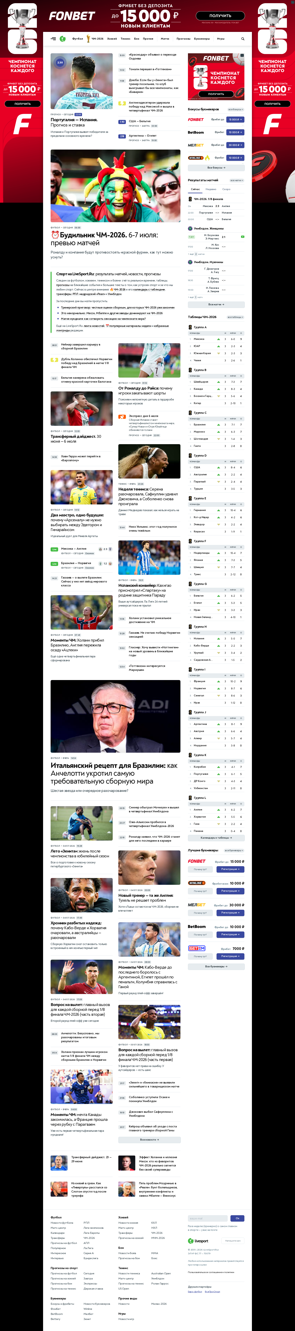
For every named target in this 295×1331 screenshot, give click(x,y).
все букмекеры (234, 850)
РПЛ (75, 294)
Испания (199, 638)
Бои (136, 39)
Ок (237, 1218)
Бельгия (198, 595)
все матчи (237, 180)
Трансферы (58, 1238)
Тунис (197, 574)
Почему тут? (200, 869)
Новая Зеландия (203, 617)
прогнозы (62, 285)
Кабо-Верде (201, 645)
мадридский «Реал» (92, 294)
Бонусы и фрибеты (62, 1304)
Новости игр (126, 1319)
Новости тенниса (129, 1273)
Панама (198, 831)
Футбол (77, 39)
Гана (196, 823)
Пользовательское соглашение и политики (211, 1272)
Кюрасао (199, 531)
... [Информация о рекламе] (242, 55)
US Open (123, 1288)
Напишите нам (233, 1240)
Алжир (198, 738)
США (197, 467)
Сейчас (195, 189)
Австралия (200, 474)
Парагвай (199, 481)
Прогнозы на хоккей (63, 1278)
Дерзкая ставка (93, 1288)
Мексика (199, 339)
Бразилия (199, 424)
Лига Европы (92, 1233)
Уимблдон (114, 294)
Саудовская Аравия (204, 659)
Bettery (55, 1319)
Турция (198, 488)
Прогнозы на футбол (64, 1243)
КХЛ (154, 1223)
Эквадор (199, 524)
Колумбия (199, 766)
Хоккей (112, 39)
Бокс (154, 1258)
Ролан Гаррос (160, 1283)
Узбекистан (201, 788)
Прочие (148, 39)
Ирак (197, 702)
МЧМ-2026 (158, 1238)
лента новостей (94, 326)
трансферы (63, 294)
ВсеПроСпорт (212, 1291)
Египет (198, 602)
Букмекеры (202, 39)
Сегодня (89, 1273)
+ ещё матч (195, 297)
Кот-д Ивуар (201, 517)
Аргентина (200, 724)
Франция (199, 681)
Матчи (165, 39)
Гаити (197, 446)
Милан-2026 (159, 1304)
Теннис (125, 39)
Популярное (58, 1248)
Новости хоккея (128, 1223)
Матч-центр (58, 1228)
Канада (198, 388)
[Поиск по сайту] (244, 39)
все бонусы (236, 109)
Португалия (201, 774)
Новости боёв (127, 1253)
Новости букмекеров (97, 1304)
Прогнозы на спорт (64, 1268)
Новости (123, 1304)
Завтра (88, 1278)
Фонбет (56, 1309)
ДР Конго (199, 781)
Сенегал (199, 695)
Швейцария (201, 381)
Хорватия (199, 816)
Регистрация (230, 869)
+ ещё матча (196, 254)
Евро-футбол (195, 1291)
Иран (197, 610)
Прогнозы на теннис (63, 1288)
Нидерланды (202, 553)
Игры (220, 39)
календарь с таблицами (149, 289)
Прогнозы (183, 39)
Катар (197, 403)
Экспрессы (90, 1283)
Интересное (58, 1253)
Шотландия (201, 438)
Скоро (226, 189)
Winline (88, 1309)
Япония (198, 560)
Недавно (211, 189)
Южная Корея (202, 353)
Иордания (200, 745)
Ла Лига (88, 1248)
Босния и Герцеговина (204, 396)
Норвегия (199, 688)
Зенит (87, 1319)
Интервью (57, 1258)
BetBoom (57, 1314)
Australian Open (161, 1273)
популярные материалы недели (130, 326)
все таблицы (235, 317)
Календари (58, 1233)
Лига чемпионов (94, 1228)
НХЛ (154, 1228)
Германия (199, 510)
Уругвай (199, 652)
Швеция (199, 567)
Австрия (199, 731)
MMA (154, 1253)
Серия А (89, 1253)
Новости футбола (62, 1223)
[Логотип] (63, 39)
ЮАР (197, 346)
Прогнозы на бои (61, 1283)
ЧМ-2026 (97, 39)
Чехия (197, 360)
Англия (198, 809)
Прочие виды (127, 1298)
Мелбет (89, 1314)
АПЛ (86, 1243)
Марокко (199, 431)
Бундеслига (91, 1258)
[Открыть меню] (54, 39)
